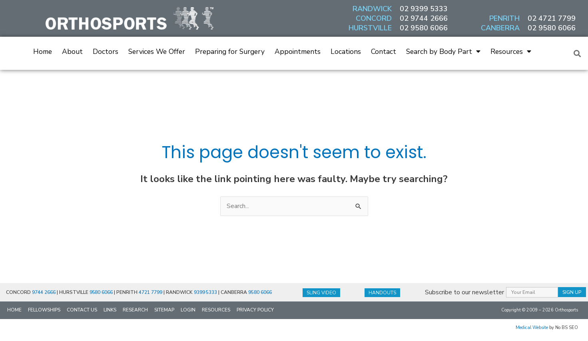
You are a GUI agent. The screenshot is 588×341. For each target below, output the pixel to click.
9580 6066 (101, 292)
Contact (383, 51)
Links (110, 310)
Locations (346, 51)
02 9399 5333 (424, 9)
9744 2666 (44, 292)
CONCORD (374, 18)
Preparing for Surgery (230, 51)
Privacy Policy (255, 310)
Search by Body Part (443, 51)
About (72, 51)
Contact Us (82, 310)
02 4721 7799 (552, 18)
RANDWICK (372, 9)
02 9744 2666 (424, 18)
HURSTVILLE (370, 28)
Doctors (105, 51)
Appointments (298, 51)
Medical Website (532, 328)
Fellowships (44, 310)
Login (188, 310)
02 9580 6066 (424, 28)
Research (135, 310)
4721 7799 (151, 292)
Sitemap (164, 310)
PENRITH (504, 18)
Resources (510, 51)
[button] (577, 53)
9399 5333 (206, 292)
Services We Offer (156, 51)
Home (42, 51)
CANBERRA (500, 28)
